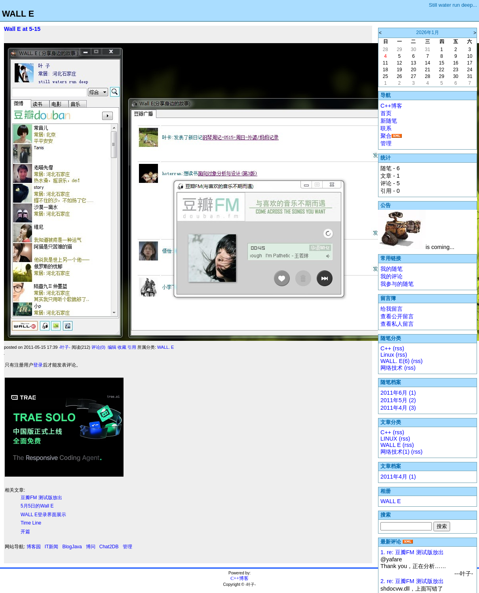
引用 (131, 347)
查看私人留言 (397, 324)
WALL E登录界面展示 (43, 514)
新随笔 (388, 121)
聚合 (386, 136)
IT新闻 (52, 546)
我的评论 (391, 276)
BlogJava (72, 546)
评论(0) (98, 347)
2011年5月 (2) (398, 400)
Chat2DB (109, 546)
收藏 (122, 347)
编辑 (112, 347)
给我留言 (391, 309)
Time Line (31, 523)
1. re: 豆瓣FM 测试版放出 (412, 552)
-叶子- (64, 347)
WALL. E (165, 347)
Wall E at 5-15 (22, 29)
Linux (387, 355)
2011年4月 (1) (398, 476)
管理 (127, 546)
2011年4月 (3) (398, 408)
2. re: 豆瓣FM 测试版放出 (412, 581)
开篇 (25, 531)
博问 (90, 546)
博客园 (34, 546)
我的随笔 (391, 269)
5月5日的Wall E (37, 506)
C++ (385, 348)
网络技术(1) (395, 452)
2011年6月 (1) (398, 393)
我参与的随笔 (397, 284)
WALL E (18, 14)
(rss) (398, 348)
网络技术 (391, 368)
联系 (386, 128)
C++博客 (391, 106)
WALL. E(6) (395, 361)
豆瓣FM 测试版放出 (41, 497)
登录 (38, 365)
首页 (386, 113)
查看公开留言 (397, 316)
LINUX (388, 438)
